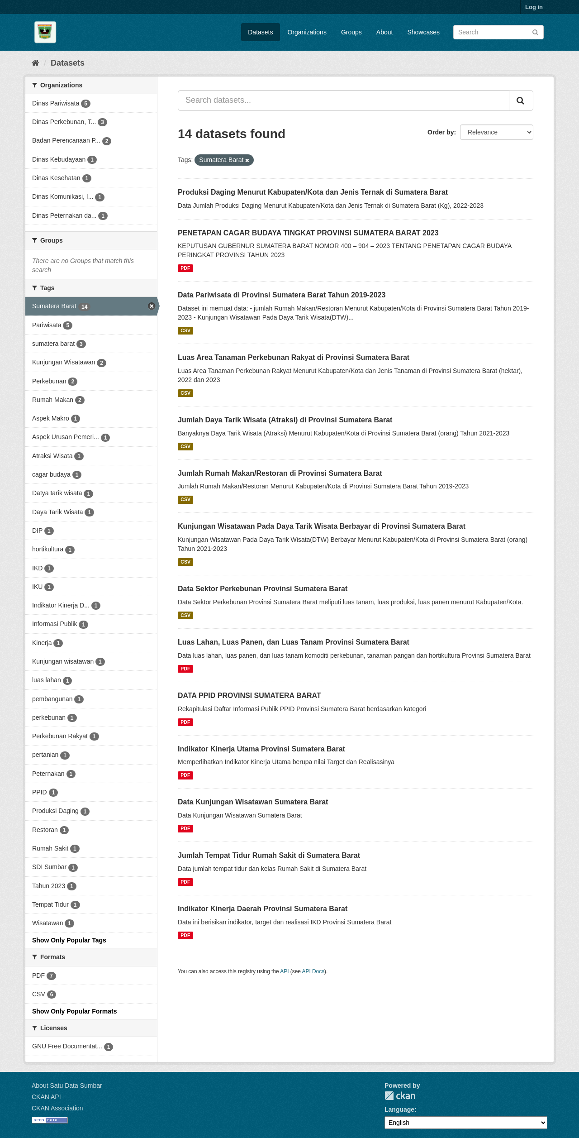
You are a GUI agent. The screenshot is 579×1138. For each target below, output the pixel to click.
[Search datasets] (498, 32)
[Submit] (535, 31)
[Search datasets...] (343, 100)
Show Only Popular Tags (69, 940)
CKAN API (46, 1096)
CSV (185, 330)
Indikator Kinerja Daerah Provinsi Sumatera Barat (262, 909)
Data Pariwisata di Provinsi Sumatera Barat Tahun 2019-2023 (281, 295)
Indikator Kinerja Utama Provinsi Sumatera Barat (261, 749)
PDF (185, 268)
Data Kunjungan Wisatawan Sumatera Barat (253, 802)
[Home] (35, 62)
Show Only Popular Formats (74, 1011)
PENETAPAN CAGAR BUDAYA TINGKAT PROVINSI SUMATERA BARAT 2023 (308, 233)
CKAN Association (57, 1108)
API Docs (313, 971)
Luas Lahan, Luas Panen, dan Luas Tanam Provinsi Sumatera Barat (293, 642)
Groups (351, 32)
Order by (440, 132)
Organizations (307, 32)
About (384, 32)
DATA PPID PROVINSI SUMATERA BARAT (249, 695)
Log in (534, 7)
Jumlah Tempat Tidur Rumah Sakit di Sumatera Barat (269, 855)
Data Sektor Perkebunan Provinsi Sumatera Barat (262, 589)
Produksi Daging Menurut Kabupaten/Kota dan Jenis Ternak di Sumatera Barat (313, 192)
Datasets (260, 32)
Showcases (423, 32)
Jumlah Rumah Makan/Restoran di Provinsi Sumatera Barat (280, 473)
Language (399, 1109)
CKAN (399, 1095)
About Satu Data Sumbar (67, 1085)
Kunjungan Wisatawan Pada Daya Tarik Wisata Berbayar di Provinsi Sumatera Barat (321, 526)
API (284, 971)
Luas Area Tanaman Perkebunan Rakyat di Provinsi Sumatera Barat (293, 357)
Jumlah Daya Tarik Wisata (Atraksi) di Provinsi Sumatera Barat (285, 420)
